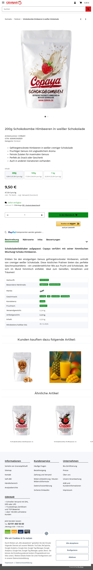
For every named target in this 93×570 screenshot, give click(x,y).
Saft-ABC (8, 479)
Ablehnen (71, 556)
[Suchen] (44, 9)
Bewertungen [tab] (53, 240)
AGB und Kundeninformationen (72, 484)
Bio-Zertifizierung (70, 466)
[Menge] (24, 214)
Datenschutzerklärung (43, 486)
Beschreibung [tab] (12, 240)
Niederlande (44, 280)
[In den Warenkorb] (7, 27)
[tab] (28, 240)
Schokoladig (65, 296)
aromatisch (55, 296)
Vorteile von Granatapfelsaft (16, 466)
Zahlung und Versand (42, 475)
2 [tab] (47, 116)
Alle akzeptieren (71, 542)
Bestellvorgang (40, 470)
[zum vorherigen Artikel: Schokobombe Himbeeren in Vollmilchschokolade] (80, 19)
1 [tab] (45, 116)
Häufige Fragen (40, 466)
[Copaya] (42, 290)
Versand (25, 195)
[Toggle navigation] (3, 1)
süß (48, 296)
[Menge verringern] (7, 214)
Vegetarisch (43, 284)
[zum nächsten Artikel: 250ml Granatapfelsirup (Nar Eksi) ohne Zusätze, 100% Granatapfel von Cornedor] (85, 19)
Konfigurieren (71, 549)
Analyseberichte (11, 487)
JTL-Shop (80, 567)
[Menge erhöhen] (41, 214)
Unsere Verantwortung (72, 479)
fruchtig (42, 296)
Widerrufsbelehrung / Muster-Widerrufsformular (46, 480)
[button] (75, 2)
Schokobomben (55, 284)
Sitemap (8, 470)
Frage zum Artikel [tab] (73, 240)
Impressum (67, 490)
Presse (65, 470)
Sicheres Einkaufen (41, 490)
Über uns (66, 475)
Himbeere (43, 306)
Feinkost (17, 141)
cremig (42, 301)
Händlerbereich (11, 483)
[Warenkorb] (84, 2)
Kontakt (8, 475)
